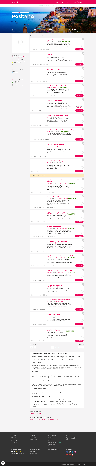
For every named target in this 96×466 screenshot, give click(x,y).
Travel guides (33, 440)
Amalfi (43, 419)
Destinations (33, 437)
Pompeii (38, 419)
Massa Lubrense (51, 419)
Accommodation (52, 444)
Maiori (57, 419)
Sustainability (14, 440)
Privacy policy (77, 464)
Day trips (32, 413)
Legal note (72, 464)
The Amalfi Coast (25, 12)
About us (13, 437)
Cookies (83, 464)
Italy (13, 12)
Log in (75, 2)
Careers (50, 445)
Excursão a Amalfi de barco (19, 78)
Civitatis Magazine (34, 439)
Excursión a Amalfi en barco (19, 67)
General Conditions (65, 464)
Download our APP (35, 449)
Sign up (81, 2)
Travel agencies (51, 440)
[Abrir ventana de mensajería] (3, 463)
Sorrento (32, 419)
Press (12, 439)
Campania (18, 12)
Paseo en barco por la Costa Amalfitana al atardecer (19, 57)
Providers (50, 437)
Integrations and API (53, 442)
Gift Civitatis (14, 442)
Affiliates (50, 439)
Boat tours (38, 413)
